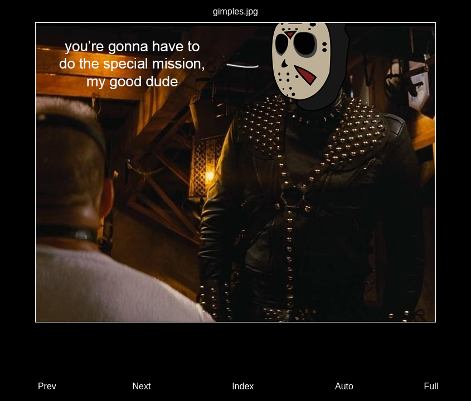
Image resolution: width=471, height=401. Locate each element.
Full (431, 386)
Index (243, 386)
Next (142, 386)
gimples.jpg (235, 11)
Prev (47, 386)
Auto (344, 386)
